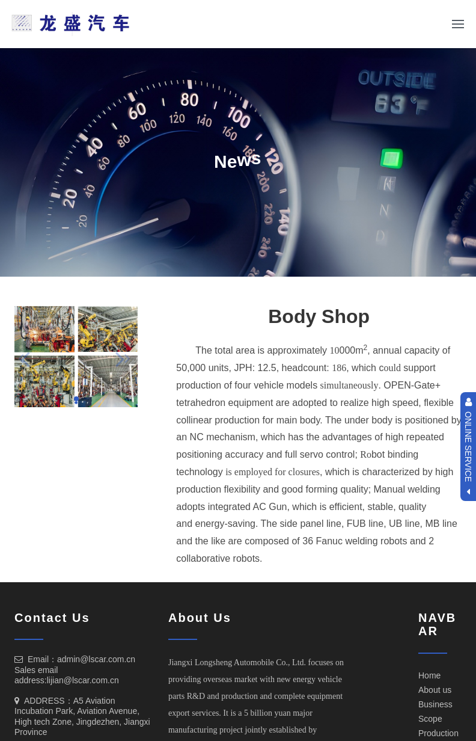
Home (429, 675)
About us (434, 690)
